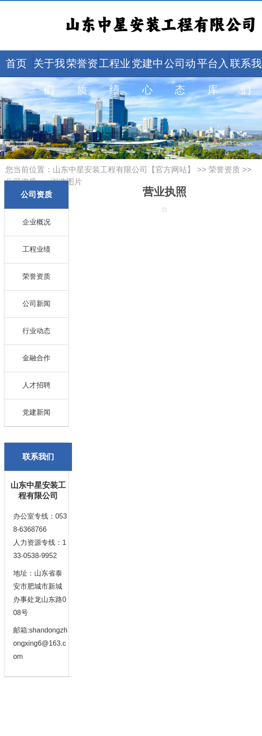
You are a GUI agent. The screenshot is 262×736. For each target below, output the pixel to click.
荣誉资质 (82, 76)
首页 (16, 63)
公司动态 (180, 76)
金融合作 (36, 358)
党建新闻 (36, 412)
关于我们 (49, 76)
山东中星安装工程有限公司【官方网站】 (124, 169)
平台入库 (213, 76)
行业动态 (36, 330)
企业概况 (36, 222)
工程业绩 (114, 76)
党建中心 (147, 76)
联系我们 (246, 76)
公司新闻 (36, 303)
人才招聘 (36, 385)
